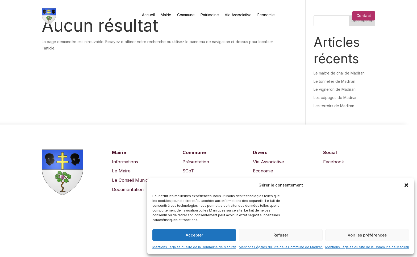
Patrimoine (210, 15)
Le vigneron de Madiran (335, 89)
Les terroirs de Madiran (334, 105)
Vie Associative (238, 15)
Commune (186, 15)
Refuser (280, 235)
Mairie (166, 15)
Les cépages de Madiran (335, 97)
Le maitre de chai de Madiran (339, 73)
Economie (266, 15)
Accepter (194, 235)
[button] (406, 185)
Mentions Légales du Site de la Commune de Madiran (194, 247)
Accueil (148, 15)
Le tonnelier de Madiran (334, 81)
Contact (363, 15)
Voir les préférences (367, 235)
